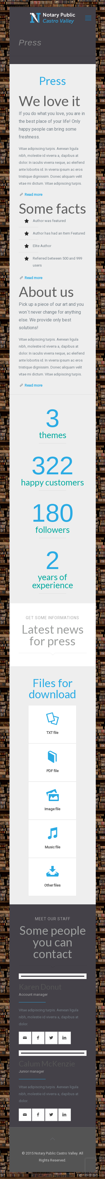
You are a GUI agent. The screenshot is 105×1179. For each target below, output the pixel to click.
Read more (33, 194)
